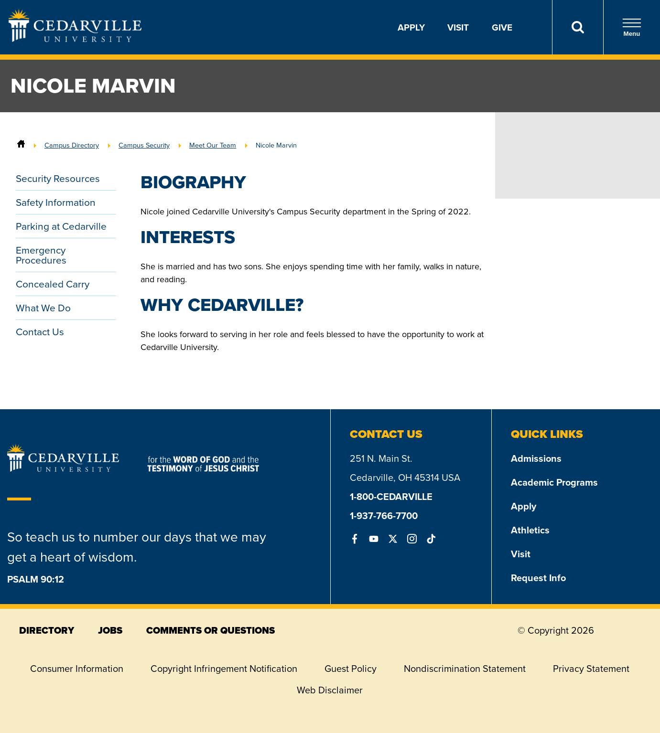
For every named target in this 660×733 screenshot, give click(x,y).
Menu (632, 27)
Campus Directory (71, 145)
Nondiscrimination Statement (465, 668)
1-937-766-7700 (384, 515)
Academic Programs (554, 482)
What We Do (43, 307)
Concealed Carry (52, 283)
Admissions (536, 458)
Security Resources (58, 178)
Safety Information (56, 202)
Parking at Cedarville (61, 226)
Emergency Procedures (41, 255)
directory (46, 630)
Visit (458, 27)
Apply (411, 27)
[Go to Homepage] (75, 39)
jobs (110, 630)
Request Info (538, 577)
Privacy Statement (591, 668)
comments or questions (210, 630)
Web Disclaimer (330, 690)
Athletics (530, 530)
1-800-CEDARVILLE (391, 496)
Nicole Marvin (276, 145)
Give (502, 27)
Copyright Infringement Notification (224, 668)
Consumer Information (76, 668)
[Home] (21, 145)
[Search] (577, 27)
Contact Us (40, 331)
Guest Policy (351, 668)
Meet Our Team (212, 145)
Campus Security (144, 145)
